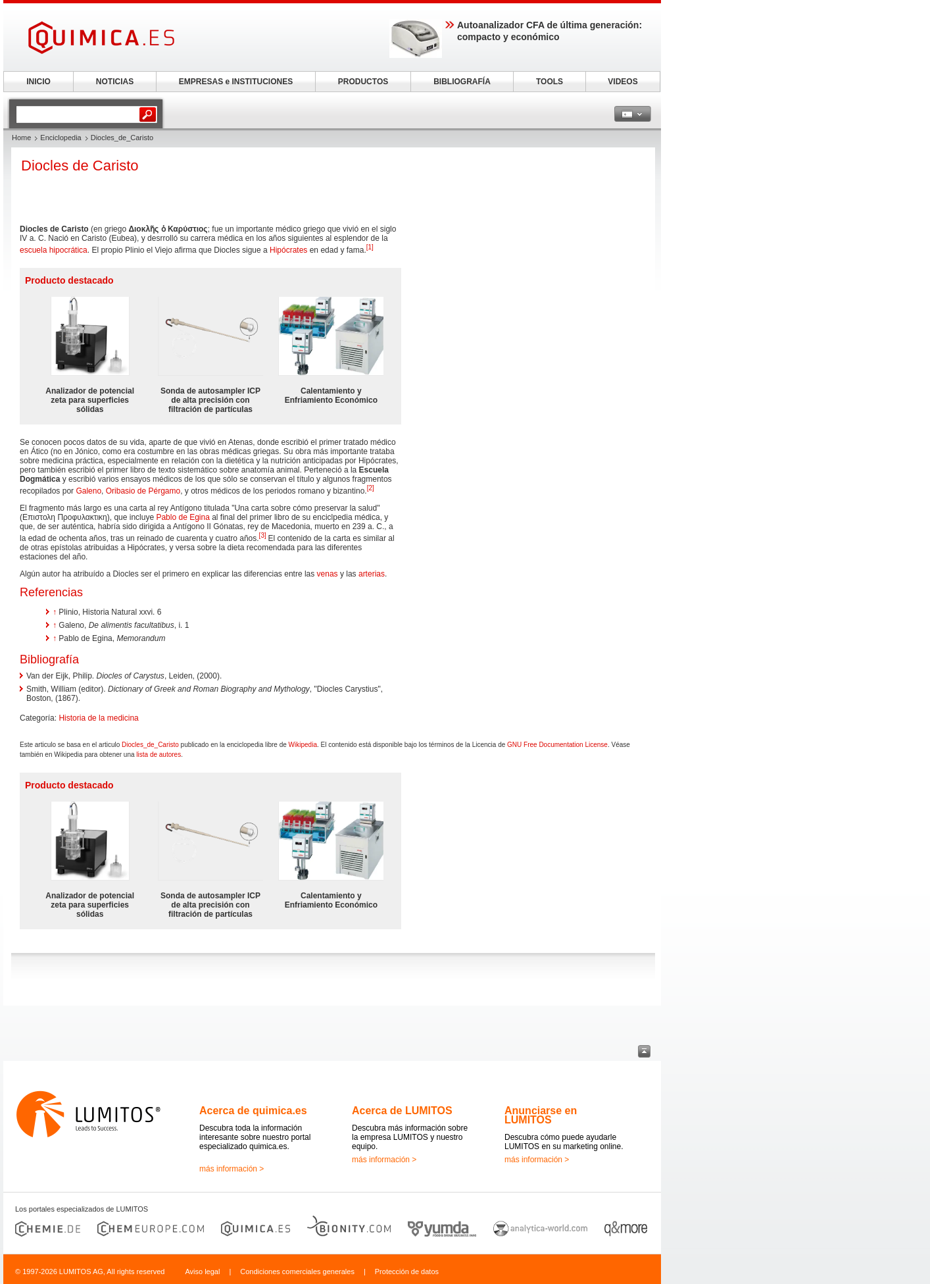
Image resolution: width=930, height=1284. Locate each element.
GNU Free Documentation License (557, 744)
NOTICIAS (115, 81)
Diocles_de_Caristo (150, 744)
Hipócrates (288, 250)
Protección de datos (407, 1271)
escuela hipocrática (53, 250)
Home (21, 137)
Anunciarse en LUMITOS (540, 1115)
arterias (371, 573)
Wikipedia (303, 744)
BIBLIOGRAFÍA (462, 81)
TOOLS (549, 81)
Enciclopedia (60, 137)
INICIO (38, 81)
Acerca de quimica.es (253, 1110)
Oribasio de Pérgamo (143, 491)
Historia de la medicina (98, 718)
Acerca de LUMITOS (402, 1110)
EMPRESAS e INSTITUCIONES (236, 81)
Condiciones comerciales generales (297, 1271)
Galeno (88, 491)
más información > (231, 1168)
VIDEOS (622, 81)
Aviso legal (202, 1271)
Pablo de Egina (182, 517)
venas (327, 573)
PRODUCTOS (363, 81)
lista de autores (158, 754)
